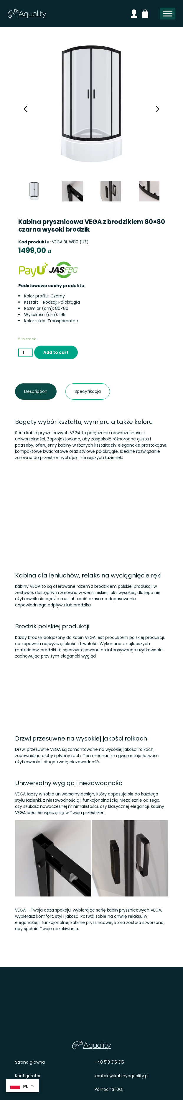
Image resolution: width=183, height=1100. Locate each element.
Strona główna (30, 1062)
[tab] (36, 391)
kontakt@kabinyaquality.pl (122, 1076)
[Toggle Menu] (167, 14)
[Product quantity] (25, 353)
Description (28, 391)
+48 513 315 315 (109, 1062)
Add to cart (56, 352)
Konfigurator (28, 1076)
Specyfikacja (79, 391)
